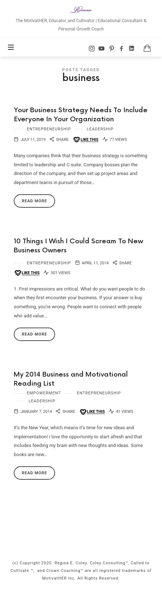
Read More (34, 201)
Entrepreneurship (49, 129)
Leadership (100, 129)
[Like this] (85, 140)
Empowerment (44, 393)
